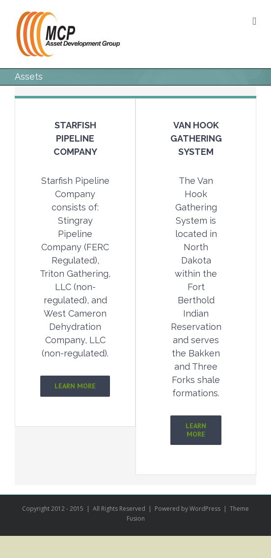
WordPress (205, 508)
